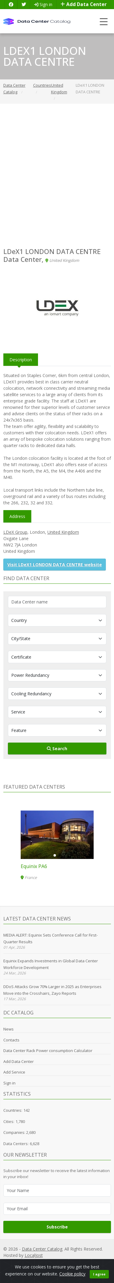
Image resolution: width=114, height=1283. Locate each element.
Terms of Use (98, 1262)
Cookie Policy (71, 1262)
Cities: (8, 1121)
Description (20, 360)
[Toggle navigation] (104, 21)
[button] (55, 855)
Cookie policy (72, 1279)
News (8, 1029)
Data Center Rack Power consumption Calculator (47, 1050)
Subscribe (57, 1227)
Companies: (14, 1132)
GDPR (50, 1262)
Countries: (12, 1110)
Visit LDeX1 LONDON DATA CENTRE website (54, 564)
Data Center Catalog (42, 1249)
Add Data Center (83, 4)
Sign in (43, 4)
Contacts (11, 1040)
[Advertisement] (57, 175)
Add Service (14, 1072)
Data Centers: (16, 1143)
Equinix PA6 (34, 866)
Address (17, 516)
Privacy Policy (29, 1262)
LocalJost (34, 1255)
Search (57, 748)
